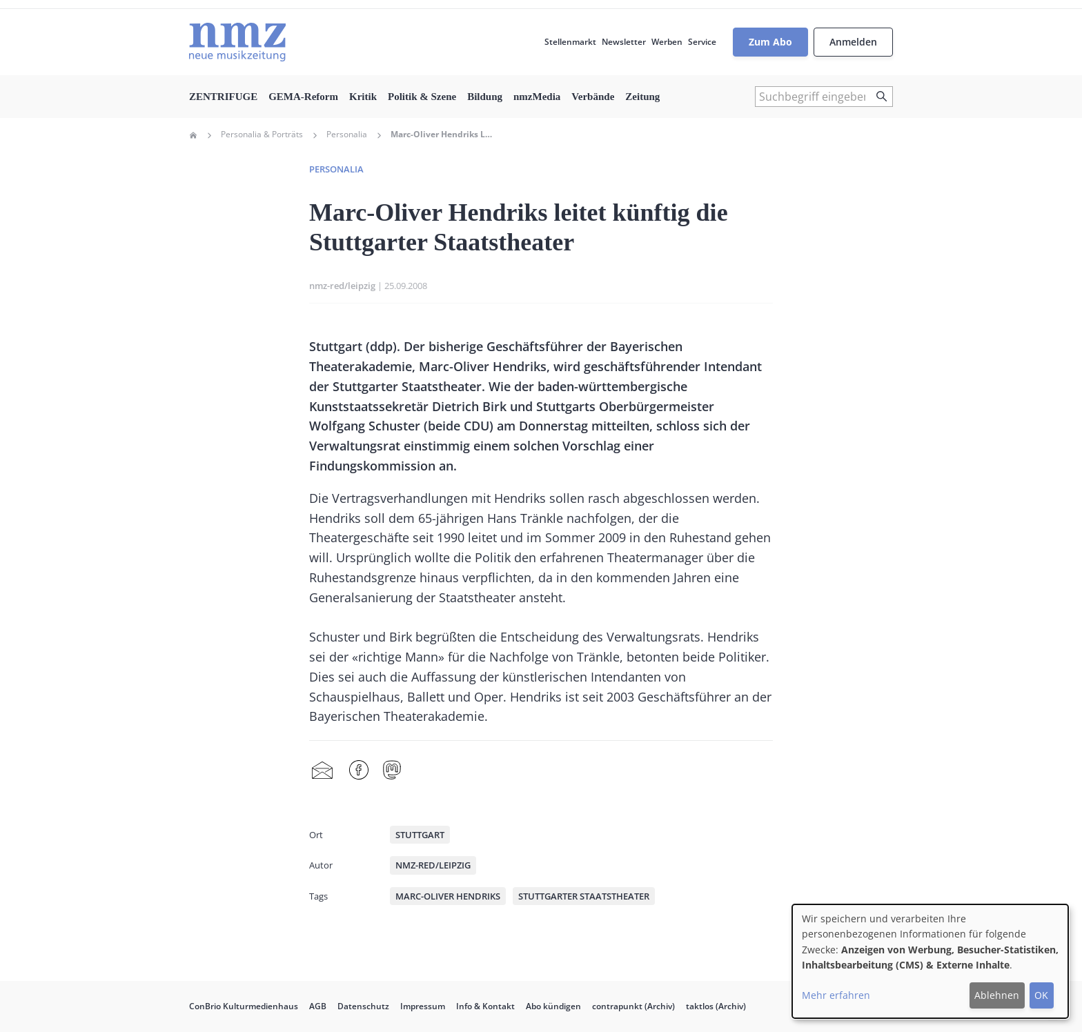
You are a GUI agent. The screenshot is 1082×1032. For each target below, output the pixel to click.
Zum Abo (770, 41)
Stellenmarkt (570, 42)
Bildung (484, 96)
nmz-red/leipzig (342, 285)
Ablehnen (996, 995)
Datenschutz (363, 1006)
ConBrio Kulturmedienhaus (243, 1006)
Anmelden (853, 41)
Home (193, 135)
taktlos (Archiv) (716, 1006)
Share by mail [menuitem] (322, 770)
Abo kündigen (553, 1006)
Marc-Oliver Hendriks (447, 896)
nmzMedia (536, 96)
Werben (666, 42)
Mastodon (392, 771)
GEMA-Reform (303, 96)
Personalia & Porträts (262, 134)
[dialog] (930, 961)
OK (1041, 995)
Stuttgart (419, 834)
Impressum (422, 1006)
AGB (317, 1006)
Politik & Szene (422, 96)
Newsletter (624, 42)
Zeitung (642, 96)
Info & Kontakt (485, 1006)
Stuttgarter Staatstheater (583, 896)
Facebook (358, 771)
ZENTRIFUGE (223, 96)
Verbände (592, 96)
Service (702, 42)
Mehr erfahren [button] (836, 995)
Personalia (346, 134)
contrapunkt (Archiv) (633, 1006)
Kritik (363, 96)
